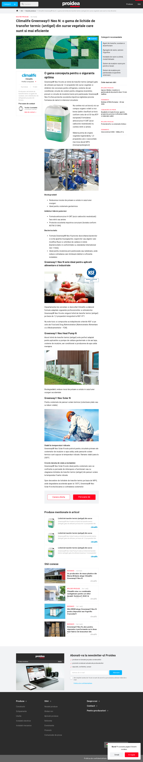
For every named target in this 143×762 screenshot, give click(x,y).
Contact (91, 706)
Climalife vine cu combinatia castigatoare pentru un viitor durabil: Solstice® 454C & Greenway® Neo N (72, 593)
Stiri (22, 11)
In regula (131, 755)
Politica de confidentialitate (83, 683)
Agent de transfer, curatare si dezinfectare (114, 44)
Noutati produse (31, 11)
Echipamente (21, 711)
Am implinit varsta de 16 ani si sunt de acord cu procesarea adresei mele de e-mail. (100, 679)
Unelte (18, 716)
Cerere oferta (58, 497)
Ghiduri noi (48, 711)
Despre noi (92, 701)
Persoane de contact (84, 498)
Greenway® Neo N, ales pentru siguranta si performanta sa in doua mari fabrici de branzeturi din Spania (72, 629)
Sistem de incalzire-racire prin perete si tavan (114, 64)
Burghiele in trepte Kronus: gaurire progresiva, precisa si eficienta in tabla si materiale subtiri (114, 113)
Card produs (72, 522)
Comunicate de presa (53, 735)
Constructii (20, 706)
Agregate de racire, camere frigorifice (114, 51)
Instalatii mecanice (24, 725)
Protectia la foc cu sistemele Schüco (114, 123)
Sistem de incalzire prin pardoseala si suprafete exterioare (114, 72)
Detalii (117, 755)
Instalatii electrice (23, 721)
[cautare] (30, 4)
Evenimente (49, 725)
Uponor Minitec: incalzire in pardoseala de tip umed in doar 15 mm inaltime (114, 91)
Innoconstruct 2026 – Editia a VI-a (114, 131)
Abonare (116, 673)
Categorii (7, 4)
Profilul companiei (29, 80)
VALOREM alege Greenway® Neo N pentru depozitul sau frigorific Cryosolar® (72, 611)
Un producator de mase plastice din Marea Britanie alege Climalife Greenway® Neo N (72, 575)
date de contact (29, 112)
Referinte (48, 721)
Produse (20, 701)
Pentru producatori (96, 710)
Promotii (47, 730)
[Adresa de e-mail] (89, 672)
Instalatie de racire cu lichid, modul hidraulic (114, 58)
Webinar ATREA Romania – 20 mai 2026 (114, 102)
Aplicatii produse (51, 716)
